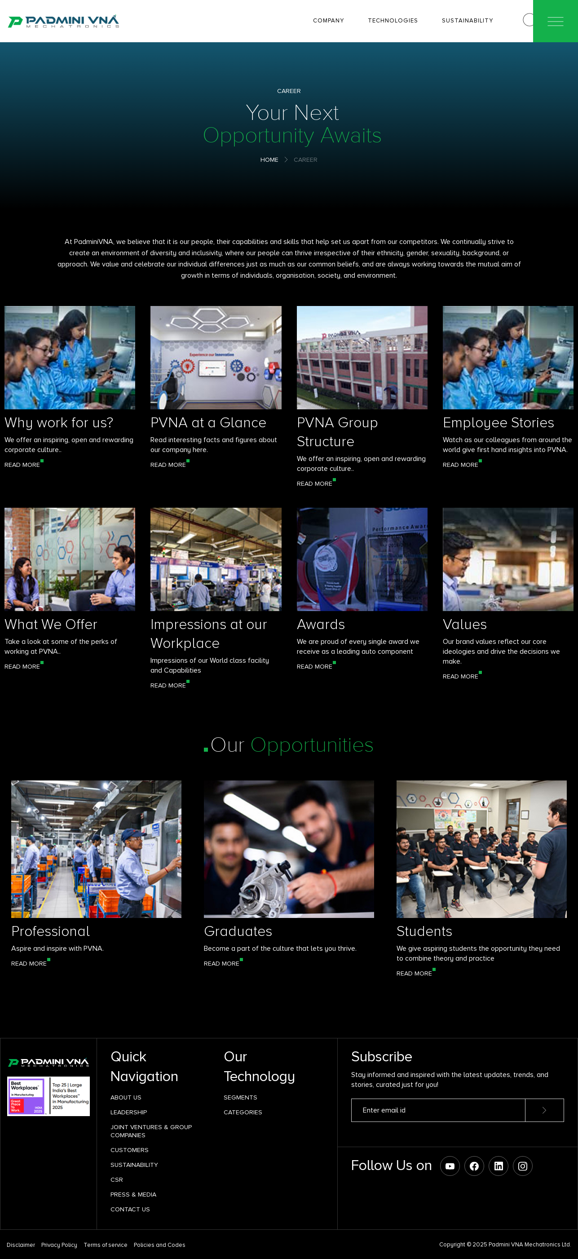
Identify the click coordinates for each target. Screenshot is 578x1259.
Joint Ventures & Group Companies (151, 1131)
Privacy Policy (59, 1245)
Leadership (128, 1112)
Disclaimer (21, 1245)
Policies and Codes (159, 1245)
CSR (116, 1180)
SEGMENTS (240, 1097)
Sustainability (134, 1165)
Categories (243, 1112)
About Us (125, 1097)
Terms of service (106, 1245)
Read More (22, 465)
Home (269, 160)
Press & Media (133, 1194)
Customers (129, 1150)
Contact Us (130, 1209)
